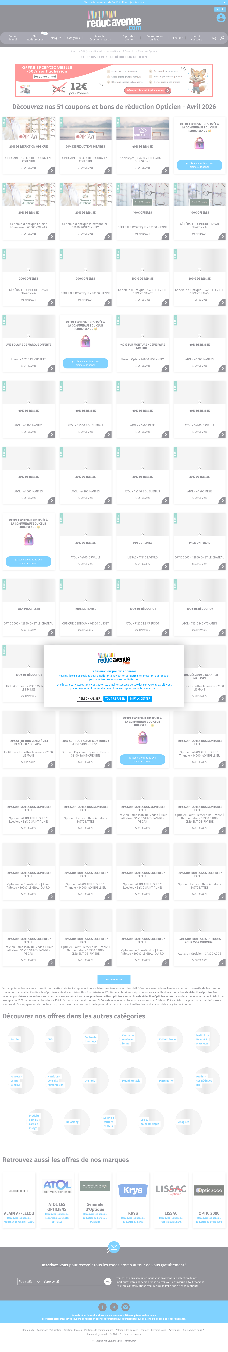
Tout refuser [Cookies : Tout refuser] (115, 698)
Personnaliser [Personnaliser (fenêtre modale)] (89, 698)
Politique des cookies (125, 705)
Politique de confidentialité (105, 705)
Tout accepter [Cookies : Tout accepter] (140, 698)
